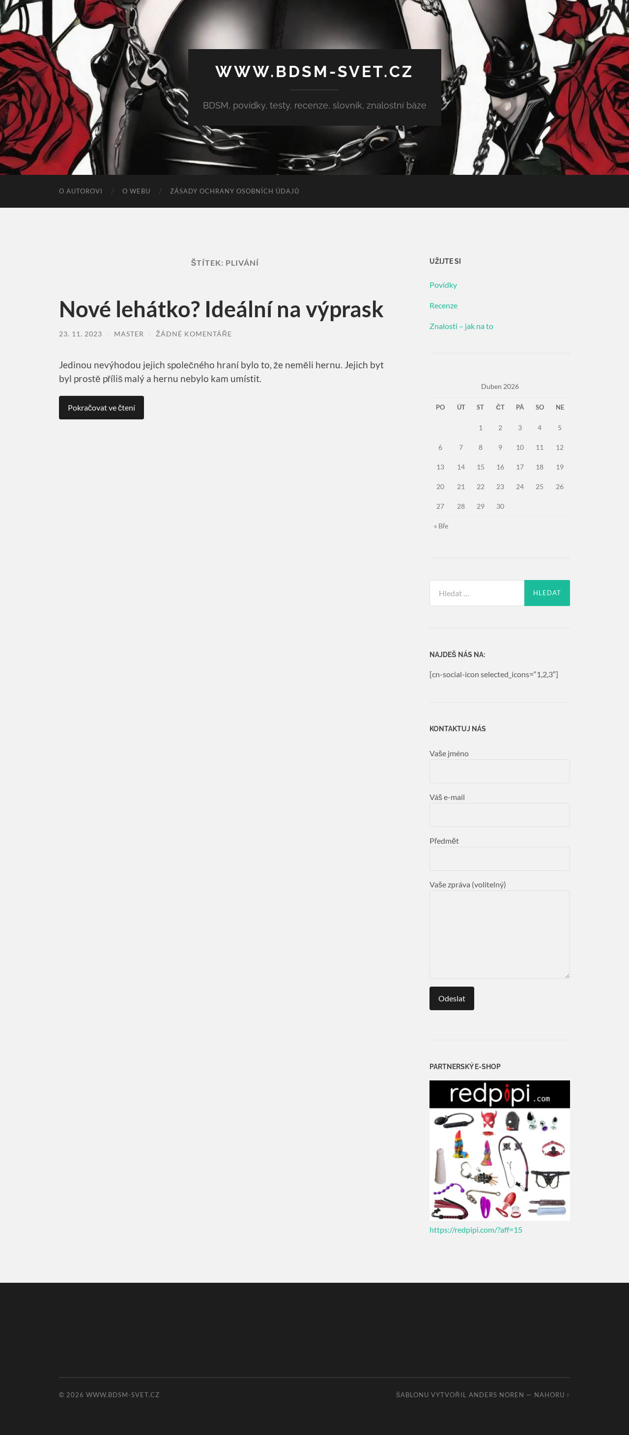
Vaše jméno (499, 765)
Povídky (443, 284)
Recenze (443, 305)
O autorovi (81, 191)
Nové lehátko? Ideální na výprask (221, 309)
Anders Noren (496, 1395)
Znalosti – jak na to (461, 326)
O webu (136, 191)
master (129, 334)
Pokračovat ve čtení (101, 407)
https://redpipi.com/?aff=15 (475, 1229)
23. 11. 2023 (80, 334)
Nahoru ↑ (552, 1395)
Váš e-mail (499, 809)
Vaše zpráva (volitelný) (499, 929)
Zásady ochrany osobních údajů (234, 191)
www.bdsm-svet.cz (314, 71)
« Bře (441, 526)
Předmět (499, 853)
